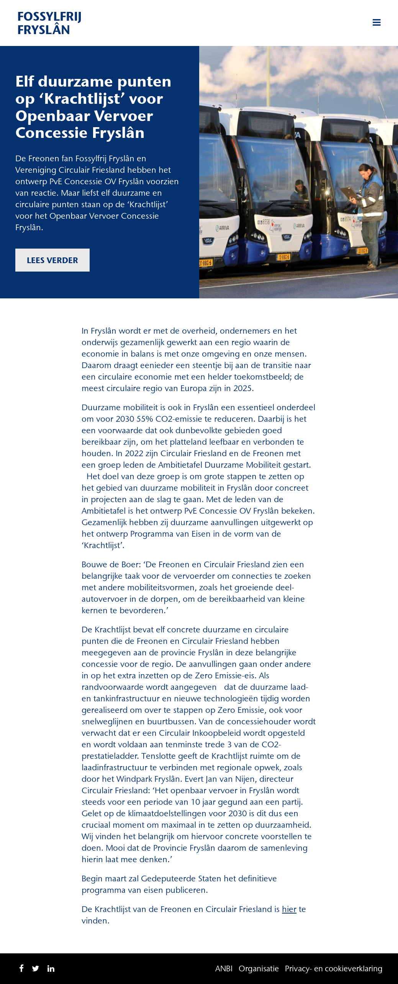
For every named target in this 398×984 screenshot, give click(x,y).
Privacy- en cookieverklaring (334, 968)
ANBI (224, 968)
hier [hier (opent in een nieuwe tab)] (289, 909)
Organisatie (259, 968)
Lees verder (52, 260)
